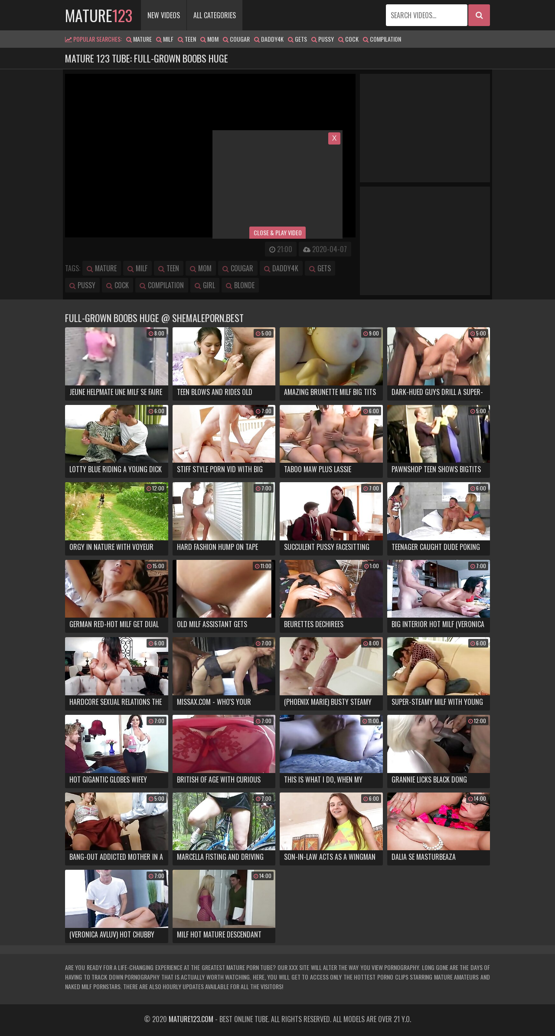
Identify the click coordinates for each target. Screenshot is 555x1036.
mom (209, 38)
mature (98, 14)
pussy (322, 38)
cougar (236, 38)
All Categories (214, 15)
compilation (382, 38)
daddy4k (269, 38)
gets (297, 38)
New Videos (163, 15)
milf (164, 38)
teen (187, 38)
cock (348, 38)
